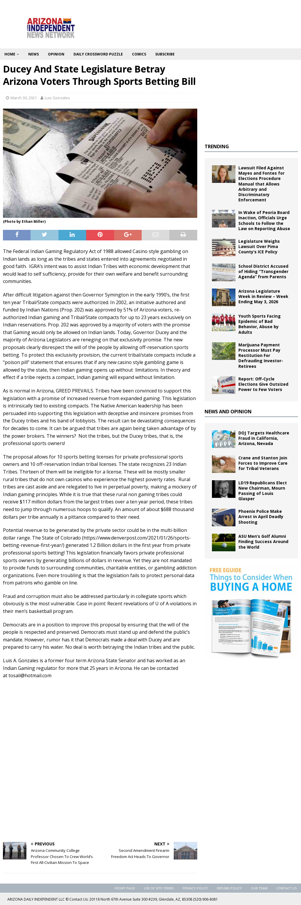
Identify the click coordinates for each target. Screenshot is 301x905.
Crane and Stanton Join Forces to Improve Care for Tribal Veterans (262, 463)
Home (9, 54)
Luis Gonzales (57, 97)
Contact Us (286, 888)
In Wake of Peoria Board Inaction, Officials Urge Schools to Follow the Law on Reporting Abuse (264, 220)
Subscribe (165, 54)
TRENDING (217, 146)
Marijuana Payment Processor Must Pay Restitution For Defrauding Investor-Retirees (260, 355)
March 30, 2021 (24, 97)
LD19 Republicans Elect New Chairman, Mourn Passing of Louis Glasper (262, 491)
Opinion (56, 54)
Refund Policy (229, 888)
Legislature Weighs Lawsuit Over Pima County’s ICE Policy (259, 246)
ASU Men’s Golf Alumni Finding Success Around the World (263, 541)
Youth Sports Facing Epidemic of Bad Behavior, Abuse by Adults (259, 324)
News (33, 54)
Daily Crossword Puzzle (98, 54)
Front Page (125, 888)
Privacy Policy (195, 888)
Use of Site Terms (159, 888)
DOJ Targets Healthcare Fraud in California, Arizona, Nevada (263, 438)
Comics (139, 54)
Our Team (259, 888)
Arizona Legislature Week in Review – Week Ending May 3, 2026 (263, 296)
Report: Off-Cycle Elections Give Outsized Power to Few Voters (263, 384)
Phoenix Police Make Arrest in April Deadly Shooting (260, 516)
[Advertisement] (100, 793)
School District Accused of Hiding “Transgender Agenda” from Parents (263, 271)
